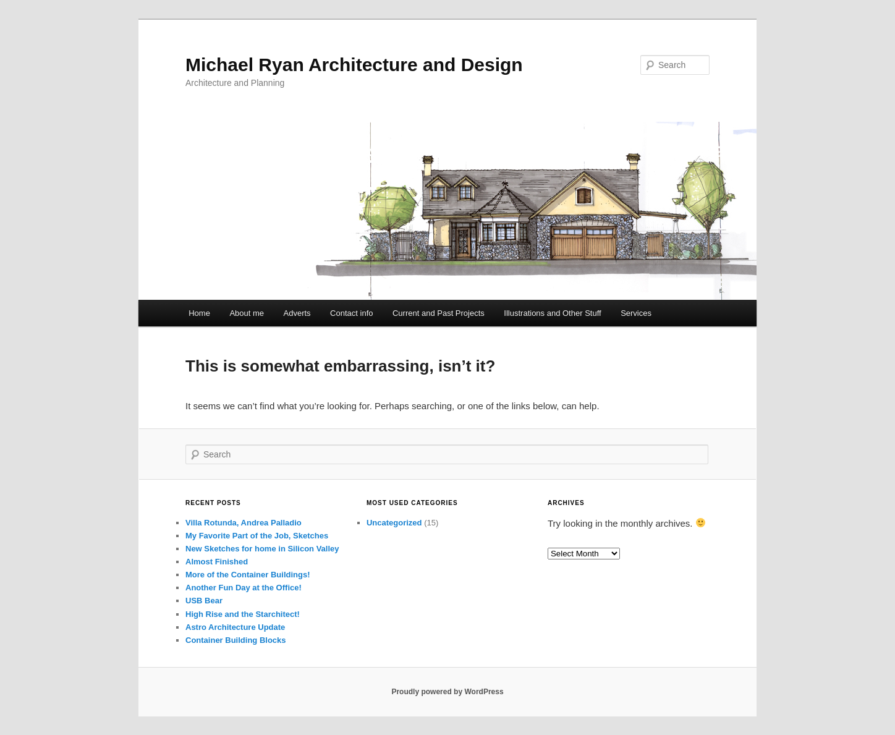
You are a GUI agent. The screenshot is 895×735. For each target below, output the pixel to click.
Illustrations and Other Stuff (552, 313)
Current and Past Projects (438, 313)
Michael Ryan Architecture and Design (354, 64)
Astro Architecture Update (235, 627)
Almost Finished (216, 561)
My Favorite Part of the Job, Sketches (256, 535)
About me (246, 313)
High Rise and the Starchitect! (242, 614)
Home (199, 313)
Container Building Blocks (235, 640)
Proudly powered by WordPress (447, 691)
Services (636, 313)
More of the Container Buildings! (247, 574)
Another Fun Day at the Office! (243, 587)
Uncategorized (394, 522)
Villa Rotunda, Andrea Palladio (243, 522)
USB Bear (204, 600)
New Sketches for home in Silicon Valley (262, 548)
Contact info (351, 313)
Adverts (297, 313)
